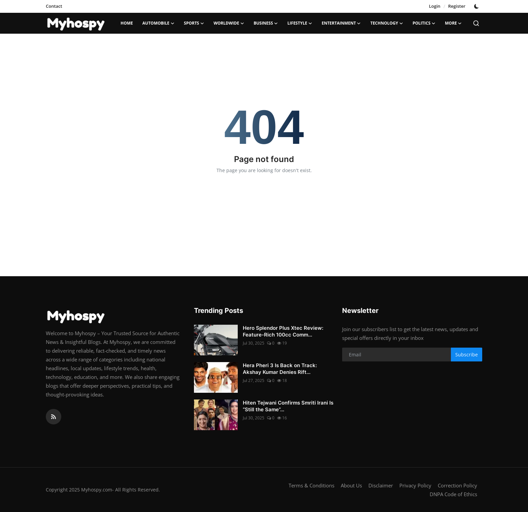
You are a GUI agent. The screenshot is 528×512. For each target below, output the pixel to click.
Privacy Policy (415, 485)
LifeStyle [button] (300, 23)
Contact (54, 6)
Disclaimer (380, 485)
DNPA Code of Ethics (453, 494)
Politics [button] (423, 23)
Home (127, 23)
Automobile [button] (158, 23)
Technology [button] (386, 23)
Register (456, 6)
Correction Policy (457, 485)
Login (434, 6)
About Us (351, 485)
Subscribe (466, 354)
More (453, 23)
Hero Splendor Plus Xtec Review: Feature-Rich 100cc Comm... (283, 331)
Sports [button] (194, 23)
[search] (476, 23)
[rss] (53, 416)
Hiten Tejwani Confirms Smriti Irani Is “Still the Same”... (288, 406)
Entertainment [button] (341, 23)
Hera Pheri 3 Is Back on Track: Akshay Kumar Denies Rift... (280, 368)
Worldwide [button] (228, 23)
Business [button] (266, 23)
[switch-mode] (477, 6)
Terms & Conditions (311, 485)
